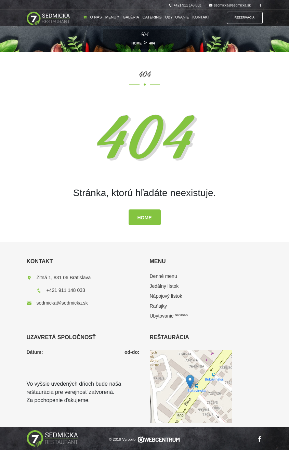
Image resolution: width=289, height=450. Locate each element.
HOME (136, 43)
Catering (152, 17)
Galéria (131, 17)
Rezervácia (244, 17)
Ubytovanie (177, 17)
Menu (110, 17)
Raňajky (158, 306)
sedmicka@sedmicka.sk (230, 5)
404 (152, 43)
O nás (96, 17)
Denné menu (163, 276)
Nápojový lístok (166, 296)
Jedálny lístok (164, 286)
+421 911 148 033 (185, 5)
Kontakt (201, 17)
